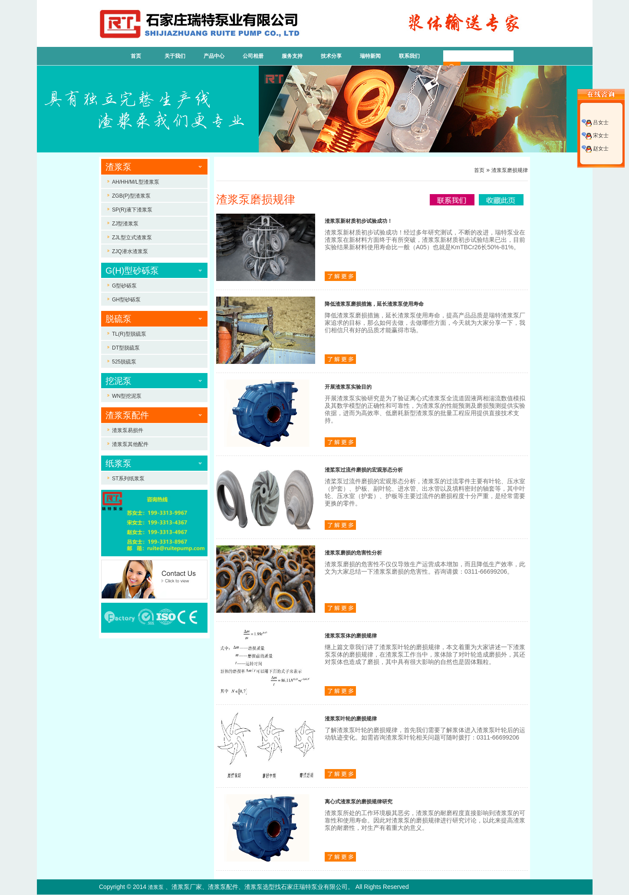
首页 (136, 56)
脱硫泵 (118, 319)
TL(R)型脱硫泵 (129, 334)
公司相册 (253, 56)
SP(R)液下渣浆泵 (132, 210)
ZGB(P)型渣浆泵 (131, 196)
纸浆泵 (118, 463)
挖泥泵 (118, 381)
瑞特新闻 (370, 56)
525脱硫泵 (124, 362)
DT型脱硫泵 (126, 348)
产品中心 (214, 56)
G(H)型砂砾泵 (132, 270)
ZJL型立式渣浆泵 (132, 237)
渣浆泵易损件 (127, 430)
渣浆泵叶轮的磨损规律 (351, 719)
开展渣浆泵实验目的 (348, 387)
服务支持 (292, 56)
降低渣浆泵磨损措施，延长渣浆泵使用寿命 (374, 304)
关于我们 (175, 56)
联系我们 (409, 56)
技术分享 (331, 56)
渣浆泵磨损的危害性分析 (353, 553)
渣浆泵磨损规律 (509, 170)
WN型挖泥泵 (127, 396)
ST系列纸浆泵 (128, 479)
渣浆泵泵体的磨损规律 (351, 636)
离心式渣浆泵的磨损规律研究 (358, 802)
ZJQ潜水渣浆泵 (130, 251)
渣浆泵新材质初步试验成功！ (358, 221)
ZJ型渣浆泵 (125, 224)
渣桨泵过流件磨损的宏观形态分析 (364, 470)
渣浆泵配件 (127, 415)
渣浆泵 (118, 167)
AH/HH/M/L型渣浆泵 (135, 182)
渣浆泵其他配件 (130, 444)
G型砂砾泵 (124, 286)
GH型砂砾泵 (126, 300)
